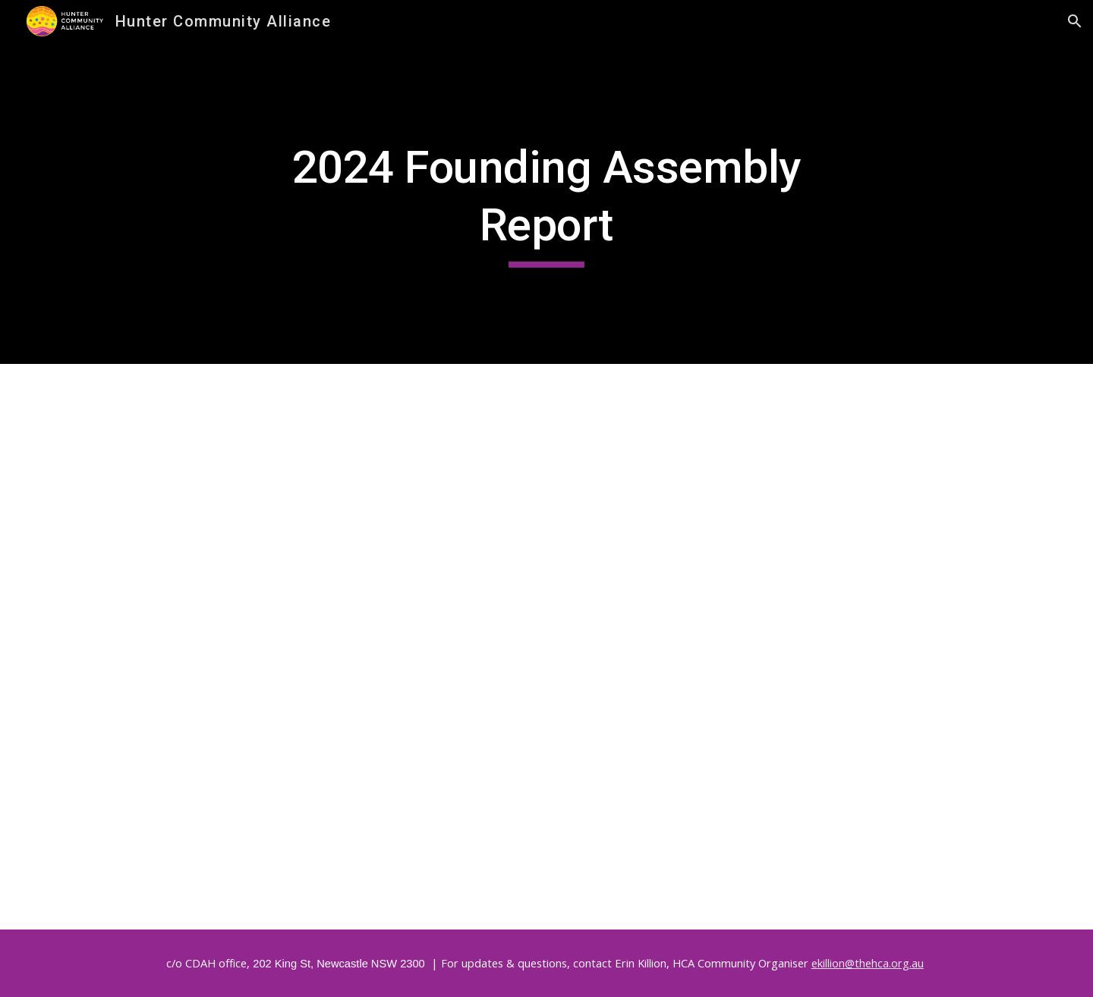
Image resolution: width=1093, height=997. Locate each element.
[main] (546, 203)
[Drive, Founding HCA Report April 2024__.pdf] (546, 646)
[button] (1075, 21)
